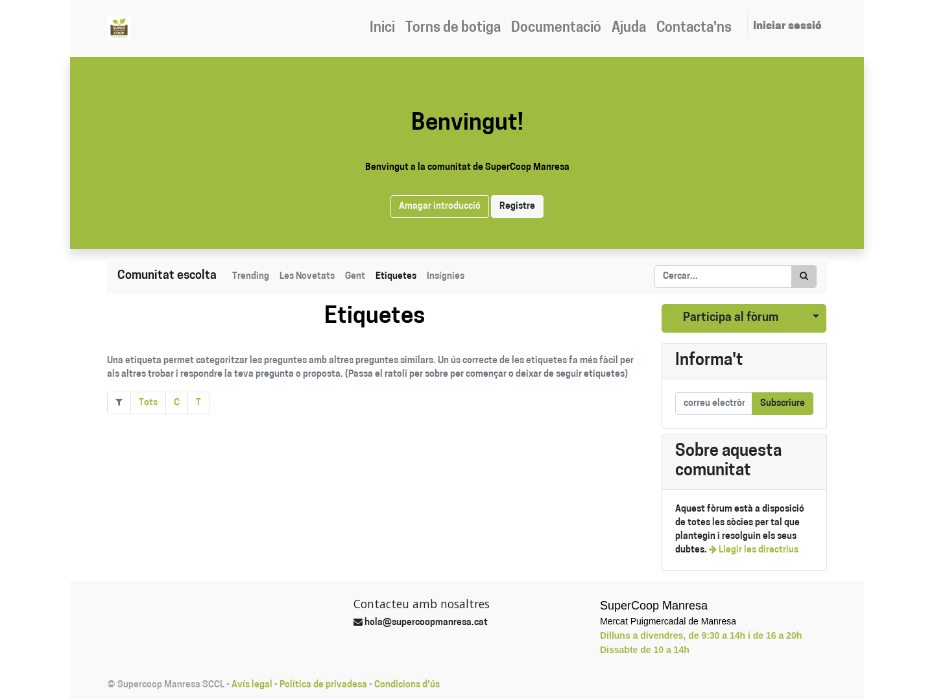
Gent (355, 276)
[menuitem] (382, 28)
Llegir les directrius (753, 550)
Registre (517, 206)
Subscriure (782, 404)
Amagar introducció (440, 206)
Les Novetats (307, 276)
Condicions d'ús (407, 685)
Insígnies (445, 276)
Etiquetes (396, 276)
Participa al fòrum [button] (730, 318)
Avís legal (252, 685)
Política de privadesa (323, 685)
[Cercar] (804, 276)
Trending (250, 276)
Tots (148, 403)
